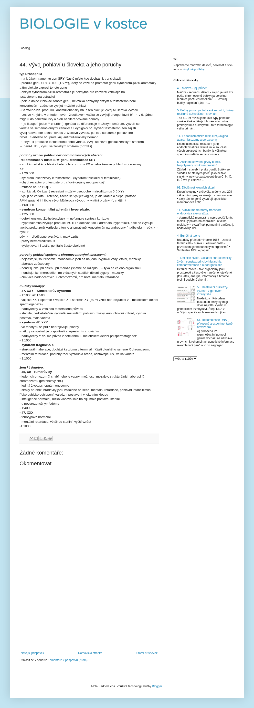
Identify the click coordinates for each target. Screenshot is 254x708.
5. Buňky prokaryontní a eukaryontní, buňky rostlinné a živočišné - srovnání (205, 112)
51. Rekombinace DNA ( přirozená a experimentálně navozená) (215, 323)
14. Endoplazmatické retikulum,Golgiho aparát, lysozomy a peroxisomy (202, 137)
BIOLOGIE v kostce (84, 23)
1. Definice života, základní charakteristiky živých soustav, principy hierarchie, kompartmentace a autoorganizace (204, 261)
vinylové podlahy (193, 69)
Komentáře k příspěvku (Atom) (67, 660)
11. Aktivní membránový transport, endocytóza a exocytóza (199, 211)
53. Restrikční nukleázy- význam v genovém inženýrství (212, 290)
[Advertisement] (89, 611)
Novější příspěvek (32, 653)
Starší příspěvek (147, 653)
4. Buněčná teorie (188, 235)
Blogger (157, 686)
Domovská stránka (90, 653)
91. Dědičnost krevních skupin (196, 187)
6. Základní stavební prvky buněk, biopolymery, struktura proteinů (199, 163)
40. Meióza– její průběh (192, 88)
